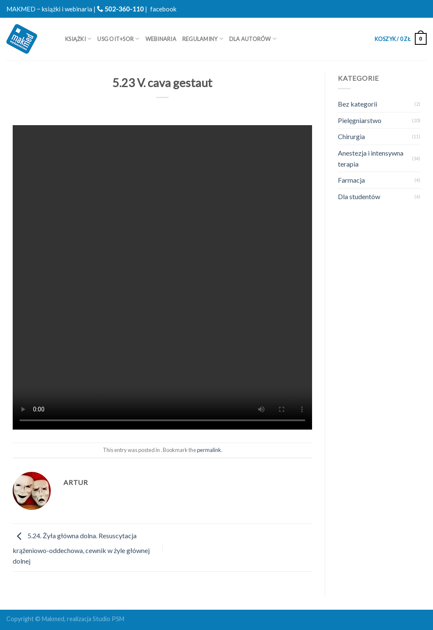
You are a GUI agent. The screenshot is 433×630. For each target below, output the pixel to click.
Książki (78, 39)
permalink (209, 449)
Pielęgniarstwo (359, 120)
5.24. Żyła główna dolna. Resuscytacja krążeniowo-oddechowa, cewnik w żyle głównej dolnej (81, 548)
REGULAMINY (202, 39)
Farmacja (351, 180)
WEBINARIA (160, 39)
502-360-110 (120, 9)
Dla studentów (359, 196)
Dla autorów (253, 39)
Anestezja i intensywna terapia (370, 158)
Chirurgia (351, 136)
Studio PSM (108, 618)
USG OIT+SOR (118, 39)
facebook (163, 9)
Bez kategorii (357, 104)
